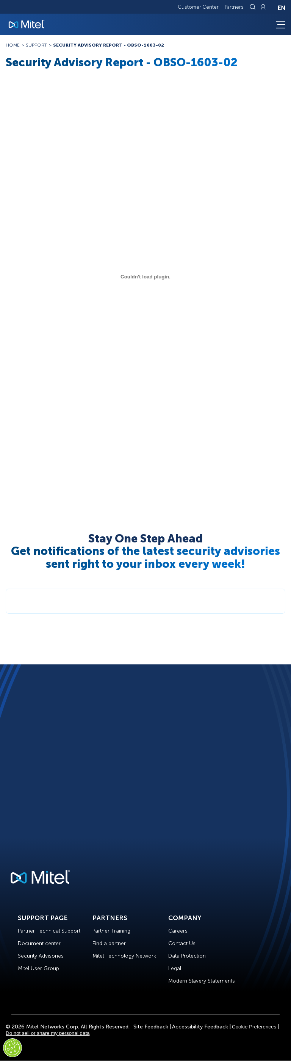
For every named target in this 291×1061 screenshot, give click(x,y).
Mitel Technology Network (124, 956)
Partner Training (111, 931)
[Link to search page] (253, 7)
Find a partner (109, 943)
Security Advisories (41, 956)
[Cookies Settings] (12, 1047)
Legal (174, 968)
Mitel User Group (38, 968)
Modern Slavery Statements (201, 981)
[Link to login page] (263, 7)
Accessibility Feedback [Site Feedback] (200, 1026)
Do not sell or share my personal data (48, 1033)
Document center (39, 943)
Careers (178, 931)
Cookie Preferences (254, 1027)
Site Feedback (150, 1026)
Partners (234, 7)
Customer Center (198, 7)
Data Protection (187, 956)
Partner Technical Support (49, 931)
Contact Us (182, 943)
